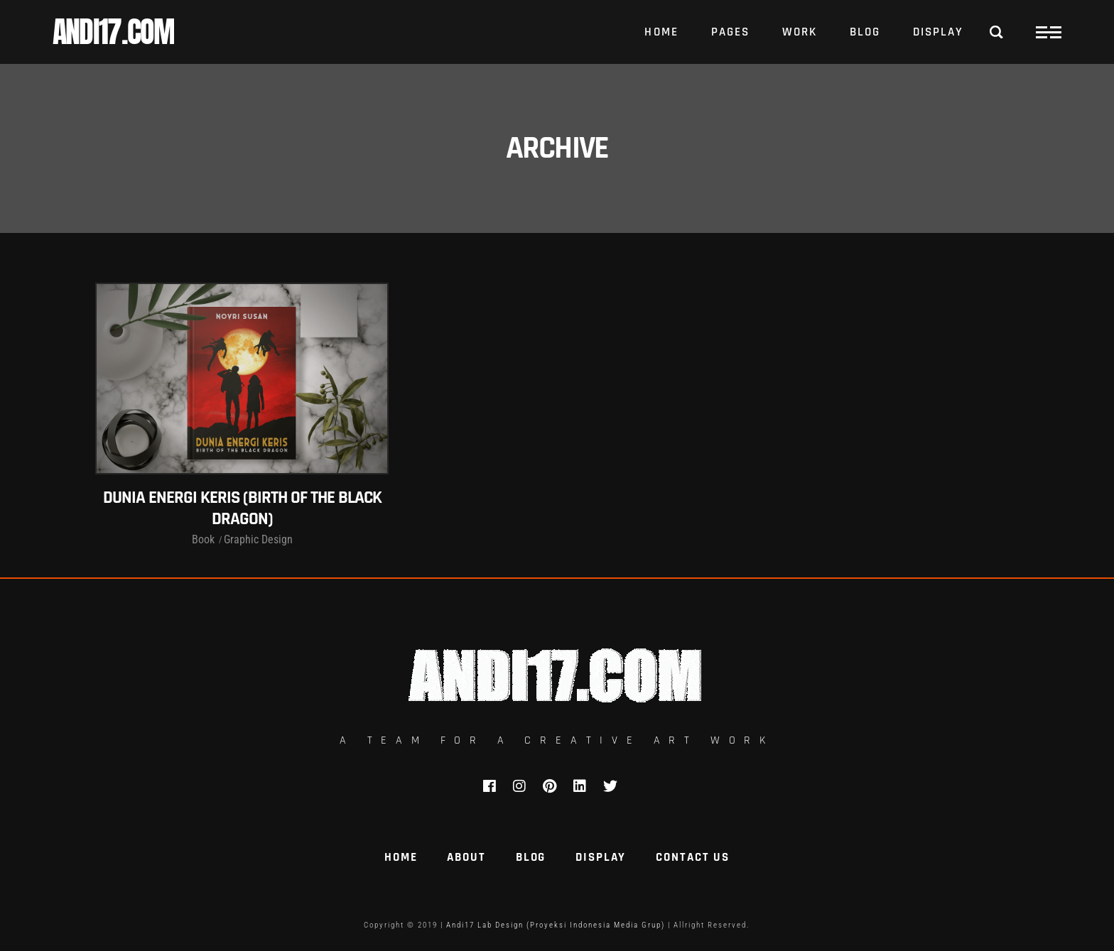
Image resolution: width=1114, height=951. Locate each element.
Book (203, 539)
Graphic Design (258, 539)
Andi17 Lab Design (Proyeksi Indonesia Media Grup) (555, 925)
